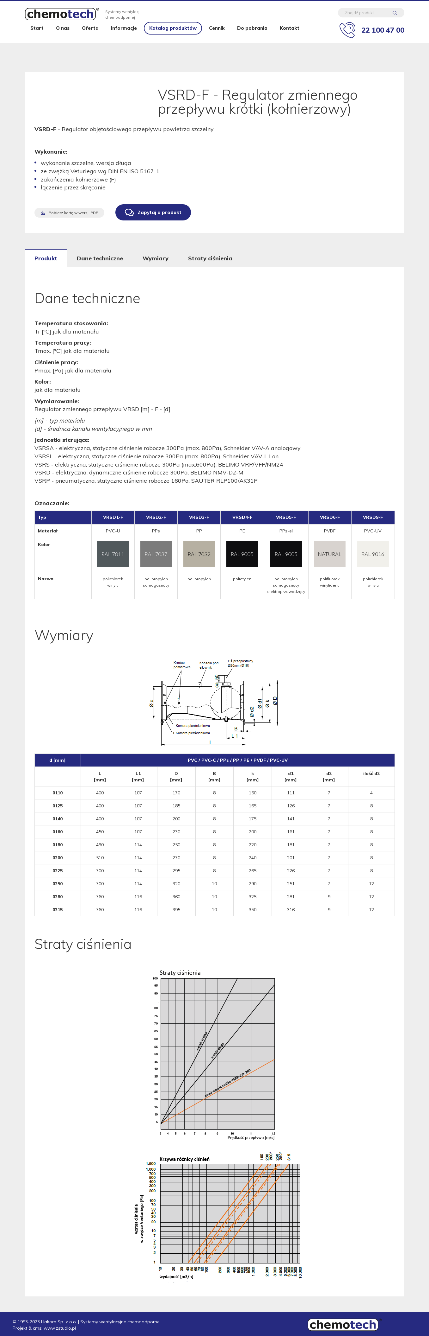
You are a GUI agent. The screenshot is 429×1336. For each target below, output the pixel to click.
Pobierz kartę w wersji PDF (73, 212)
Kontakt (289, 39)
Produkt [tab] (45, 258)
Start (37, 39)
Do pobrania (252, 39)
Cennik (217, 39)
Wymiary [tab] (156, 258)
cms (37, 1328)
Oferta (90, 39)
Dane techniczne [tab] (100, 258)
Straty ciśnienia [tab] (210, 258)
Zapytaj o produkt (159, 212)
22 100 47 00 (383, 32)
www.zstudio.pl (60, 1328)
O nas (63, 39)
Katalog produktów (173, 39)
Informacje (124, 39)
